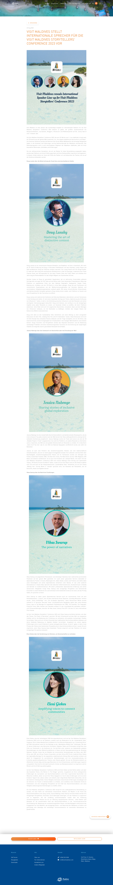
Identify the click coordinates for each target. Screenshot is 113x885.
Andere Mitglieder (39, 865)
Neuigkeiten (14, 860)
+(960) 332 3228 (63, 857)
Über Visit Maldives (74, 3)
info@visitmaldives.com (65, 860)
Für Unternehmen (39, 860)
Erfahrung (32, 23)
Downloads (14, 862)
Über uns (37, 857)
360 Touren (14, 857)
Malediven (63, 3)
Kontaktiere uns (38, 862)
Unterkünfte (54, 3)
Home (46, 3)
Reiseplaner (33, 838)
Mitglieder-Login (79, 838)
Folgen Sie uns (87, 3)
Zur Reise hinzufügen (100, 816)
